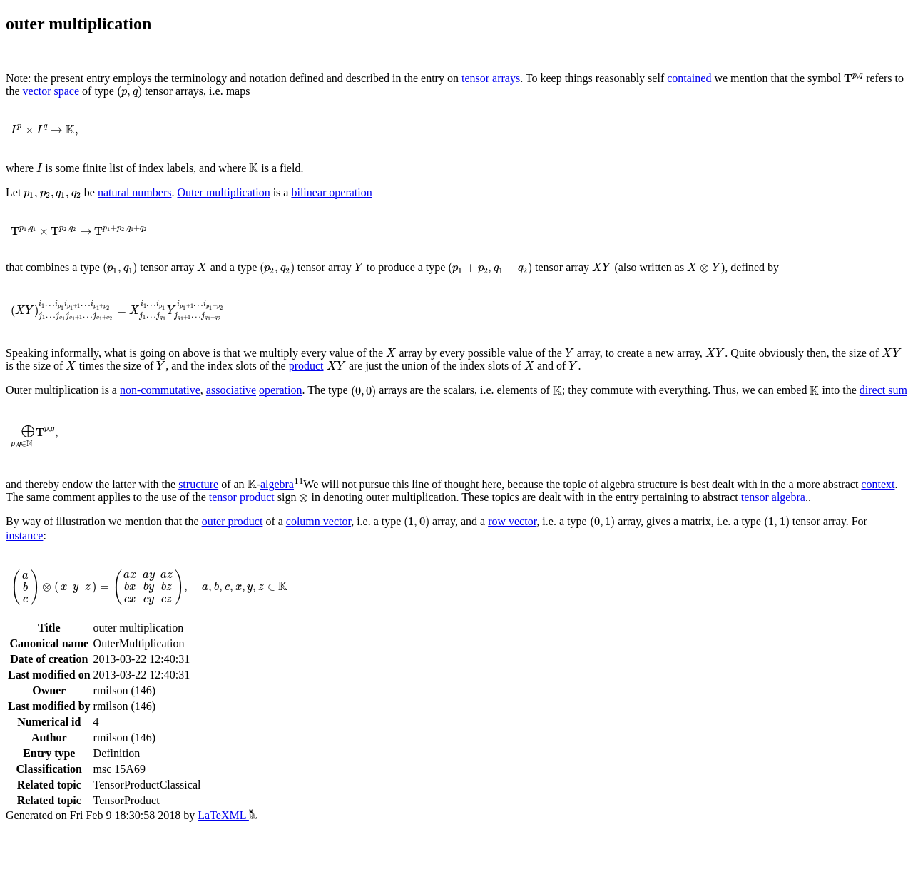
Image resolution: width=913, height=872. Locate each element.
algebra (277, 484)
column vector (318, 521)
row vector (512, 521)
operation (280, 391)
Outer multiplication (223, 192)
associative (231, 391)
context (877, 484)
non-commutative (160, 391)
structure (198, 484)
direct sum (883, 391)
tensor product (242, 497)
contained (689, 78)
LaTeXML (227, 815)
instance (24, 535)
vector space (51, 91)
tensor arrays (490, 78)
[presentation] (853, 78)
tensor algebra (773, 497)
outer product (232, 521)
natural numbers (135, 192)
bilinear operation (331, 192)
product (306, 366)
